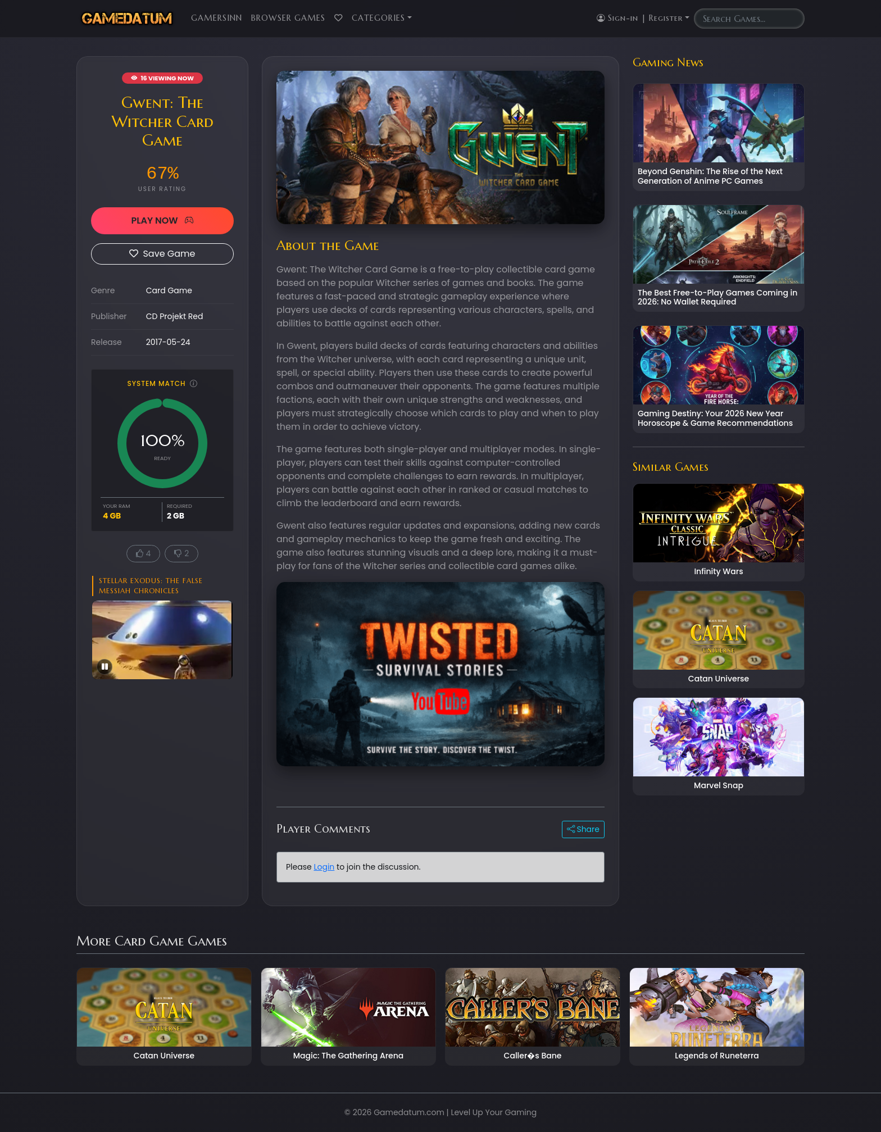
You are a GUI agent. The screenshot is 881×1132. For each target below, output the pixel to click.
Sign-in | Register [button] (640, 18)
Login (324, 866)
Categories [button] (378, 18)
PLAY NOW (162, 220)
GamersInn (216, 18)
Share (583, 829)
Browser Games (288, 18)
